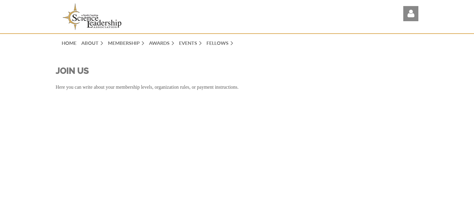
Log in (410, 13)
